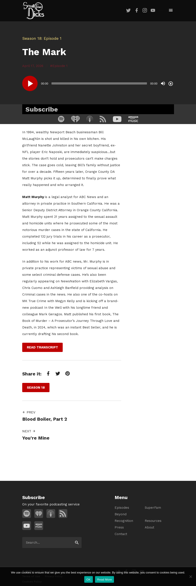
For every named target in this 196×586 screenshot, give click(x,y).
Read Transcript (42, 347)
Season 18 (31, 38)
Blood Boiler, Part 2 (44, 419)
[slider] (99, 83)
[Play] (30, 83)
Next (29, 431)
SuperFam (153, 508)
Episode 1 (60, 66)
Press (119, 527)
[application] (98, 83)
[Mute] (163, 83)
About (149, 527)
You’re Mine (35, 438)
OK (88, 579)
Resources (153, 521)
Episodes (122, 508)
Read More (104, 579)
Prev (28, 412)
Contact (121, 534)
